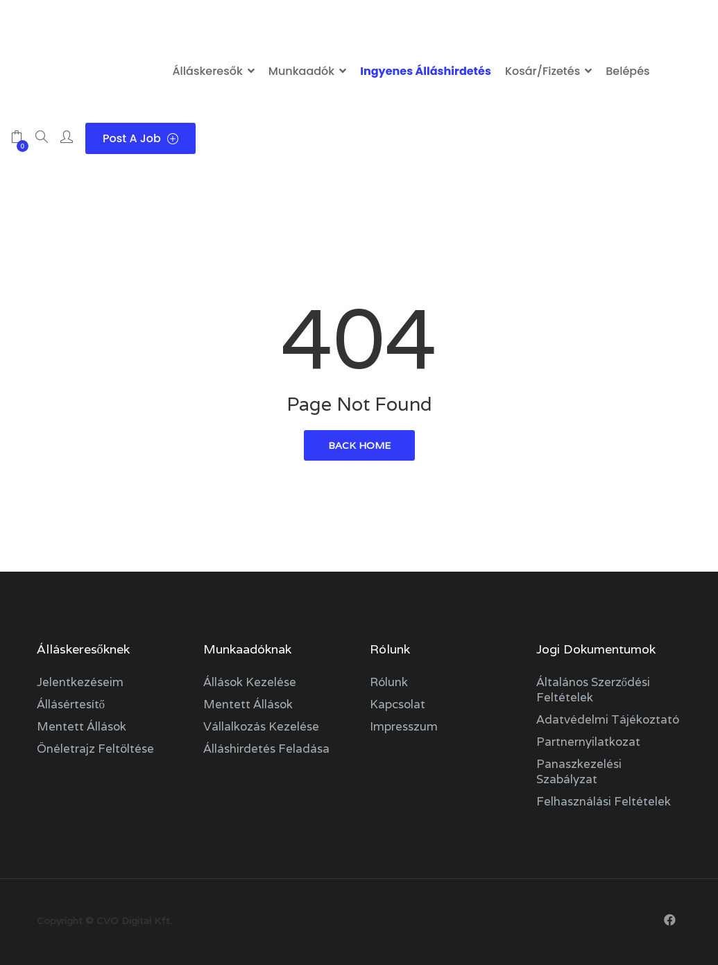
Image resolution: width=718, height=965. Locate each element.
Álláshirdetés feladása (266, 748)
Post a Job (140, 138)
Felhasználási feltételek (603, 801)
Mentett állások (81, 726)
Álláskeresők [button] (207, 71)
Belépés (627, 71)
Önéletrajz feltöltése (95, 748)
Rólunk (389, 682)
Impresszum (404, 726)
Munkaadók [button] (301, 71)
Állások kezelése (249, 682)
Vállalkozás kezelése (261, 726)
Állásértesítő (71, 704)
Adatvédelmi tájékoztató (607, 719)
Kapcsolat (397, 704)
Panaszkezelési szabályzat (579, 771)
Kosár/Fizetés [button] (542, 71)
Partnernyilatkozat (588, 741)
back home (359, 445)
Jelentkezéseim (80, 682)
